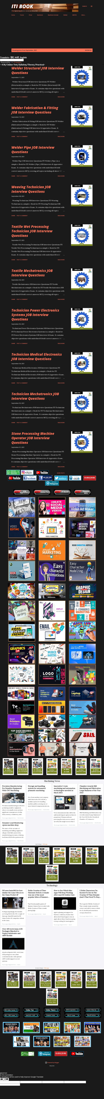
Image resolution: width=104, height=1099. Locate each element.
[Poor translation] (6, 1079)
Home (13, 15)
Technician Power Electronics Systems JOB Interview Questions (35, 315)
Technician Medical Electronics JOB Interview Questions (36, 356)
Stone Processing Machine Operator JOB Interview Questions (32, 438)
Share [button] (13, 97)
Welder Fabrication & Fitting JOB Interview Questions (34, 110)
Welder (65, 15)
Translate (16, 62)
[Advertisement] (52, 32)
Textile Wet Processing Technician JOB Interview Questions (31, 231)
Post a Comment (22, 97)
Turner (22, 15)
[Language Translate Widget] (12, 60)
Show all (88, 50)
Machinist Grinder (53, 15)
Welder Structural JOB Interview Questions (37, 70)
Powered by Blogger (52, 1062)
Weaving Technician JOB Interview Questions (31, 189)
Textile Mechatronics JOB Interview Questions (32, 272)
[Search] (84, 6)
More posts (61, 473)
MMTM (74, 15)
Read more (61, 97)
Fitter (30, 15)
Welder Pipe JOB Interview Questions (32, 149)
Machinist (40, 15)
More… (84, 15)
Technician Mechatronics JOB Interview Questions (35, 396)
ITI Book (22, 6)
